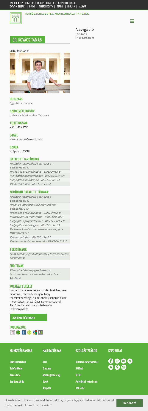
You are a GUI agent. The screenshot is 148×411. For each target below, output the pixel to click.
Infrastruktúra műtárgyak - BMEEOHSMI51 (36, 217)
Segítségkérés (17, 381)
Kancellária (15, 375)
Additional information (24, 317)
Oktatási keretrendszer (86, 362)
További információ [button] (38, 405)
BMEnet (79, 368)
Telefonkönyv (46, 6)
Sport (45, 381)
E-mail (32, 6)
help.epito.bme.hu (67, 3)
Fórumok (81, 34)
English (71, 6)
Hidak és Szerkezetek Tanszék (29, 115)
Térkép (60, 6)
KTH (45, 362)
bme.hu (13, 3)
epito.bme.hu (27, 3)
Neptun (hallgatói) (51, 375)
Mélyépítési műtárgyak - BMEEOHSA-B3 (35, 180)
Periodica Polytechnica (86, 381)
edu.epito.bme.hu (45, 3)
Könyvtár (47, 388)
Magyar (82, 6)
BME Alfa (79, 388)
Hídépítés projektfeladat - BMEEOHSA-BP (36, 171)
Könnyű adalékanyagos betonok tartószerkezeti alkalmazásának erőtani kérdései (35, 274)
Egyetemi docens (21, 103)
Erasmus (47, 368)
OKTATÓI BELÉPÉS (18, 6)
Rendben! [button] (129, 403)
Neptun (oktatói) (18, 362)
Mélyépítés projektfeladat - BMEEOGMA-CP (37, 175)
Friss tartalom (84, 37)
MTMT (78, 375)
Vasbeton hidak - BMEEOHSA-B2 (30, 184)
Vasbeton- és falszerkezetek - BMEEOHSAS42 (38, 241)
